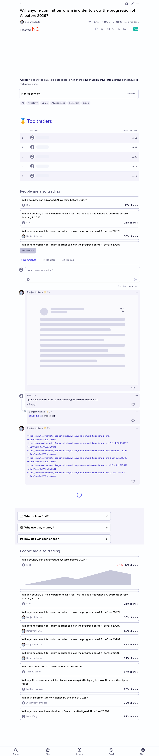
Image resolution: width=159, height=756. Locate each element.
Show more (28, 250)
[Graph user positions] (102, 29)
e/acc (86, 103)
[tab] (28, 260)
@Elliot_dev (35, 415)
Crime (45, 103)
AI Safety (33, 103)
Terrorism (74, 103)
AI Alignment (58, 103)
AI (23, 103)
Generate (130, 93)
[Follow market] (126, 3)
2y (48, 292)
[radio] (108, 29)
